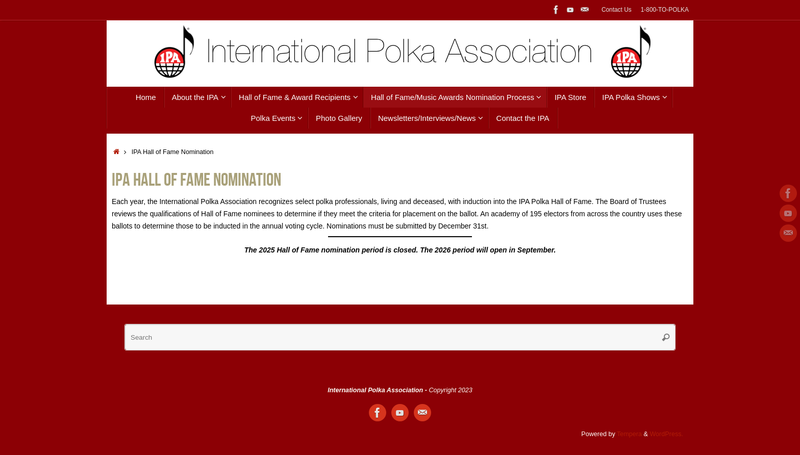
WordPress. (666, 434)
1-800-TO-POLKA (665, 9)
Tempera (629, 434)
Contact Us (617, 9)
